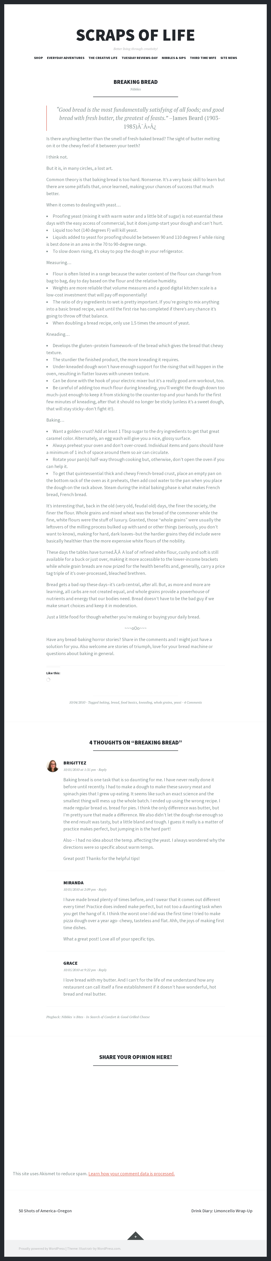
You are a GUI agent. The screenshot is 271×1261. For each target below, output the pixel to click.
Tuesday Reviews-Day (140, 58)
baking (104, 702)
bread (115, 702)
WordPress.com (108, 1248)
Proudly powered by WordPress (42, 1248)
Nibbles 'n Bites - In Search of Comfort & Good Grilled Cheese (105, 1017)
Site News (228, 58)
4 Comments (193, 702)
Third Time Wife (203, 58)
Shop (38, 58)
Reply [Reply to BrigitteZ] (102, 769)
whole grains (163, 702)
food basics (129, 702)
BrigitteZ (74, 763)
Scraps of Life (135, 35)
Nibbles (135, 89)
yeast (177, 702)
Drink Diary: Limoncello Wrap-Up (221, 1211)
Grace (70, 963)
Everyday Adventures (65, 58)
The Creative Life (103, 58)
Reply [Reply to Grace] (102, 970)
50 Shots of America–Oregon (46, 1211)
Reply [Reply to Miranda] (102, 889)
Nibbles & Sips (174, 58)
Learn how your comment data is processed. (131, 1174)
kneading (145, 702)
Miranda (73, 883)
